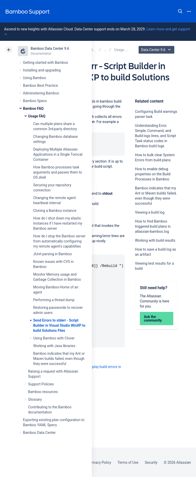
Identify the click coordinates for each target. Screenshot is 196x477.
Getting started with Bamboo (45, 62)
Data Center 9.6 (157, 49)
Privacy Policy (100, 462)
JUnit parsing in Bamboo (52, 254)
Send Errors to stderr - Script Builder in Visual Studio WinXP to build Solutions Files (59, 325)
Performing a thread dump (54, 300)
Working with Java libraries (54, 346)
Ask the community (153, 318)
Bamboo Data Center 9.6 (50, 48)
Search (180, 11)
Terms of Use (127, 462)
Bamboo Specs (35, 101)
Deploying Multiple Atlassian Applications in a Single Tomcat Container (57, 154)
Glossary (35, 399)
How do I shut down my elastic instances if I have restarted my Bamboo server (57, 223)
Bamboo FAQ (33, 108)
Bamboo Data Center (39, 433)
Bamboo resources (43, 392)
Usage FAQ (36, 116)
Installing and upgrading (42, 70)
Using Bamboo (34, 78)
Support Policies (41, 384)
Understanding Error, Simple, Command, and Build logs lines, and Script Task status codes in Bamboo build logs (155, 136)
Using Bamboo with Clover (54, 338)
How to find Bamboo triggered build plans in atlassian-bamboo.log (153, 226)
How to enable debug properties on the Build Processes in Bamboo (152, 174)
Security (151, 462)
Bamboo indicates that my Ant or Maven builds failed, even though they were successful (59, 358)
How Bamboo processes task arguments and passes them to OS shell (57, 172)
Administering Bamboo (41, 93)
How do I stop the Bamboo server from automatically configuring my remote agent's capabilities (59, 241)
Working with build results (155, 240)
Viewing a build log (150, 212)
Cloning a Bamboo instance (54, 211)
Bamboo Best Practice (40, 85)
